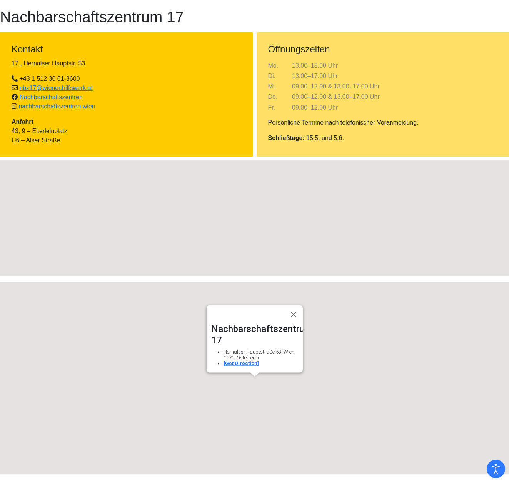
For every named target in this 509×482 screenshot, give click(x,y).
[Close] (293, 314)
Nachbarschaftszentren (51, 97)
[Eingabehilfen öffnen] (496, 469)
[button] (255, 211)
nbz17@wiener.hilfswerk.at (56, 88)
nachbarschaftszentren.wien (56, 106)
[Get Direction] (241, 363)
